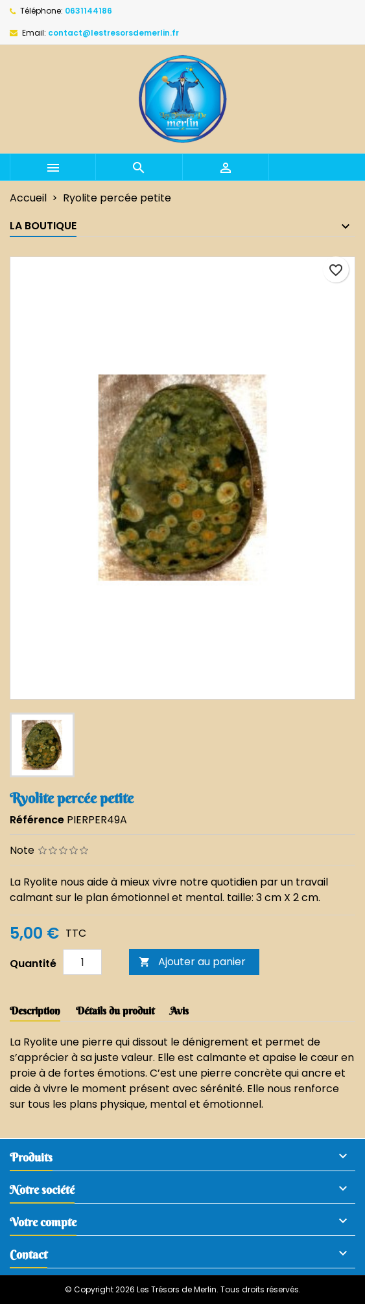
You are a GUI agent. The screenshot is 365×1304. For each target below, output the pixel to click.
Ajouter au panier (192, 961)
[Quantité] (82, 962)
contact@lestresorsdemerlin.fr (113, 32)
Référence (37, 819)
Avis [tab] (179, 1010)
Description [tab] (35, 1010)
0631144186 (88, 10)
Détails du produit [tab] (115, 1010)
